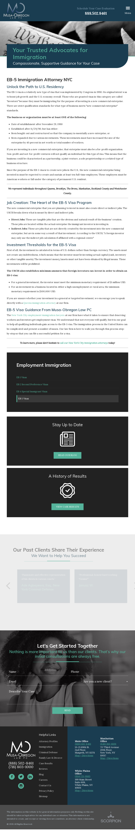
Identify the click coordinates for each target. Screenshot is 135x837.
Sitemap (43, 804)
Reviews (43, 776)
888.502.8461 (96, 13)
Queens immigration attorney (39, 302)
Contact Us (45, 793)
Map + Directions (84, 763)
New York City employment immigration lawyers (38, 315)
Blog (41, 782)
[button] (128, 10)
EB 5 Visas (24, 405)
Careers (43, 787)
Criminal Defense (48, 760)
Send (67, 718)
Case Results (46, 771)
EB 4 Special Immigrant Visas (31, 396)
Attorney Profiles (48, 748)
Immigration (45, 754)
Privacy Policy (46, 798)
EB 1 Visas (21, 378)
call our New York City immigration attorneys (84, 342)
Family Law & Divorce (50, 765)
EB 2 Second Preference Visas (32, 387)
